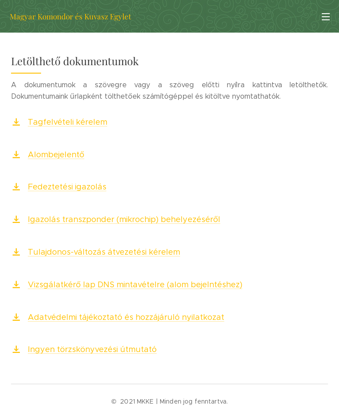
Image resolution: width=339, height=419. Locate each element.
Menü (326, 16)
